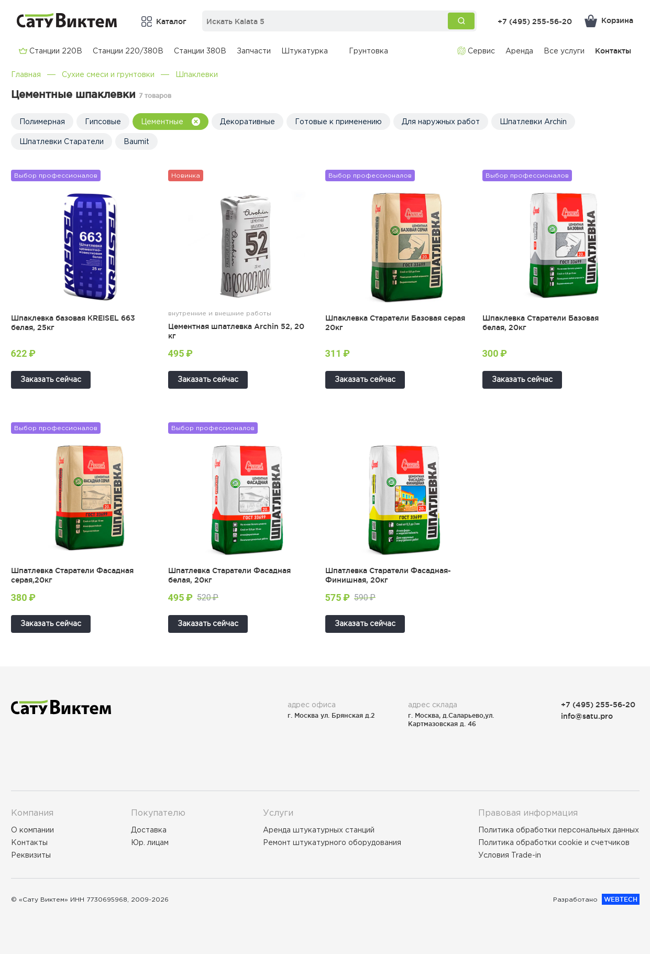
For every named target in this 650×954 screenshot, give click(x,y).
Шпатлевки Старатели (61, 141)
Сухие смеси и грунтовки (108, 74)
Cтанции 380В (200, 51)
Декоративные (247, 121)
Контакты (613, 50)
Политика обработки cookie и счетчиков (554, 842)
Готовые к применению (338, 121)
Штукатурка (304, 51)
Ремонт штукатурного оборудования (332, 842)
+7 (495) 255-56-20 (535, 21)
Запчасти (254, 51)
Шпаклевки (196, 74)
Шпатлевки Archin (533, 121)
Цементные (170, 121)
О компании (32, 830)
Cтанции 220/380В (128, 51)
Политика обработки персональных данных (558, 830)
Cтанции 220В (50, 51)
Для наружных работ (441, 121)
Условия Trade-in (509, 855)
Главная (26, 74)
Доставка (149, 830)
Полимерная (42, 121)
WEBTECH (620, 899)
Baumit (136, 141)
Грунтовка (368, 51)
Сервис (476, 51)
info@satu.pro (587, 716)
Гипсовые (103, 121)
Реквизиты (31, 855)
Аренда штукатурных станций (318, 830)
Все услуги (564, 51)
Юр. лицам (150, 842)
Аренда (519, 51)
